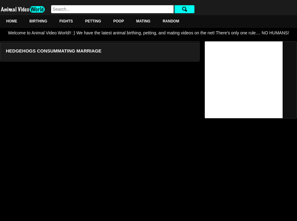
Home (11, 21)
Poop (118, 21)
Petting (93, 21)
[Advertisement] (244, 79)
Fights (66, 21)
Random (171, 21)
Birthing (38, 21)
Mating (143, 21)
